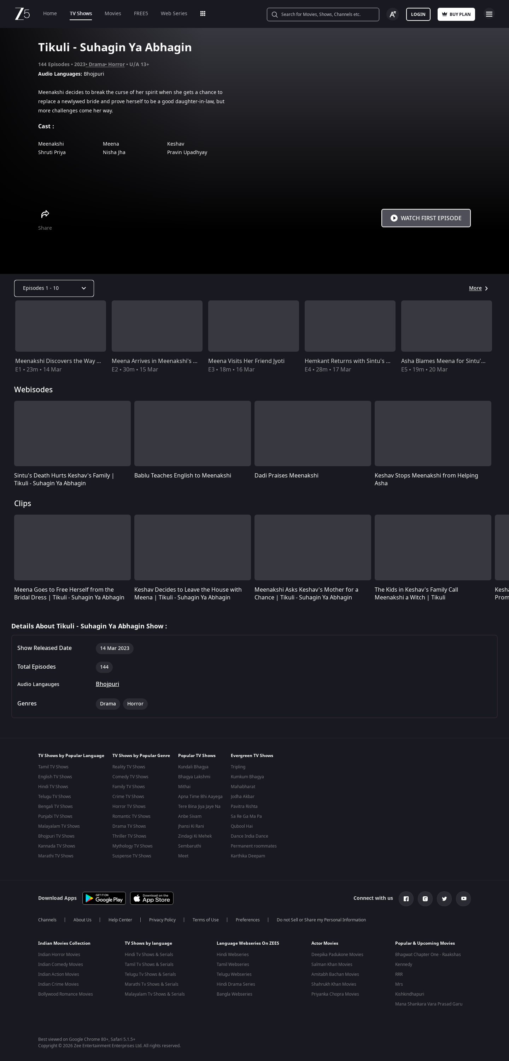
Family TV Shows (128, 787)
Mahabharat (243, 787)
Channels (47, 918)
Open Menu (489, 13)
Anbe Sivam (189, 816)
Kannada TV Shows (56, 846)
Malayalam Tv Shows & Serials (155, 993)
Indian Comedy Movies (60, 963)
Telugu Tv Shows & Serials (150, 973)
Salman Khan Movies (331, 963)
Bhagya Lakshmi (194, 777)
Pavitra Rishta (244, 806)
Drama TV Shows (129, 826)
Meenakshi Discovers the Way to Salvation (71, 361)
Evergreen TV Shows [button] (252, 755)
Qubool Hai (242, 826)
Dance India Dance (249, 836)
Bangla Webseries (234, 993)
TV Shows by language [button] (148, 942)
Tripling (238, 767)
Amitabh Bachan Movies (335, 973)
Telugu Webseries (234, 973)
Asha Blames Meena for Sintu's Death (451, 361)
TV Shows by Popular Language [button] (71, 755)
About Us (83, 918)
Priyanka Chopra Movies (335, 993)
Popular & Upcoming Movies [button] (425, 942)
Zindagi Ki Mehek (195, 836)
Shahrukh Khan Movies (333, 983)
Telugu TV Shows (54, 796)
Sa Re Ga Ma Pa (246, 816)
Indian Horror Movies (59, 953)
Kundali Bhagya (193, 767)
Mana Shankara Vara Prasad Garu (428, 1003)
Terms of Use (206, 918)
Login (418, 14)
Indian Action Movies (58, 973)
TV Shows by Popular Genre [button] (141, 755)
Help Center (120, 918)
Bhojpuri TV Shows (56, 836)
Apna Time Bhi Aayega (200, 796)
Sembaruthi (189, 846)
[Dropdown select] (54, 288)
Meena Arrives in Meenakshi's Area (158, 361)
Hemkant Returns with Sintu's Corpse (355, 361)
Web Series (174, 13)
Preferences (248, 918)
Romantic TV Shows (131, 816)
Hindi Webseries (233, 953)
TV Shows (81, 13)
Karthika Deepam (248, 856)
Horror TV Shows (129, 806)
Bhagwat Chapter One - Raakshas (428, 953)
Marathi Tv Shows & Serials (152, 983)
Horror (116, 64)
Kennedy (403, 963)
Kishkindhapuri (409, 993)
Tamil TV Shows (53, 767)
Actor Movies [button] (324, 942)
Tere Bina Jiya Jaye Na (199, 806)
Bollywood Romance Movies (65, 993)
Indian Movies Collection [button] (64, 942)
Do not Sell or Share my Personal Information (321, 918)
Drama (97, 64)
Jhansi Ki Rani (191, 826)
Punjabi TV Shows (55, 816)
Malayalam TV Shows (59, 826)
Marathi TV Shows (56, 856)
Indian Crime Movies (58, 983)
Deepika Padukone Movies (337, 953)
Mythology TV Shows (132, 846)
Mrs (399, 983)
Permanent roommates (254, 846)
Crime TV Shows (128, 796)
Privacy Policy (162, 918)
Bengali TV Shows (55, 806)
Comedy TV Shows (130, 777)
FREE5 (141, 13)
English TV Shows (55, 777)
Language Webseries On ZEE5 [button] (248, 942)
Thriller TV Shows (129, 836)
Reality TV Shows (128, 767)
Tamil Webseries (233, 963)
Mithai (184, 787)
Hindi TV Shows (53, 787)
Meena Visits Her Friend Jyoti (246, 361)
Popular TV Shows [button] (197, 755)
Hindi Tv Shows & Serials (149, 953)
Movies (113, 13)
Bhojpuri (107, 684)
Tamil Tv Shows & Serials (149, 963)
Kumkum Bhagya (247, 777)
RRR (399, 973)
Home (50, 13)
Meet (183, 856)
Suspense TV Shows (131, 856)
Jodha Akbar (243, 796)
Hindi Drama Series (236, 983)
